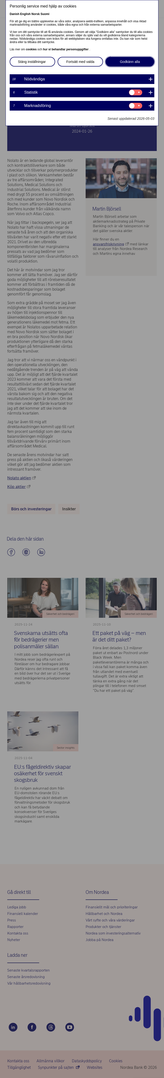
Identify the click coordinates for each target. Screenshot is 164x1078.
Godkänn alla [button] (130, 62)
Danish (14, 14)
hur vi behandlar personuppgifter (66, 49)
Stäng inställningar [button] (32, 62)
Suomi (44, 14)
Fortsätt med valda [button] (80, 62)
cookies (31, 49)
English (25, 14)
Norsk (35, 14)
